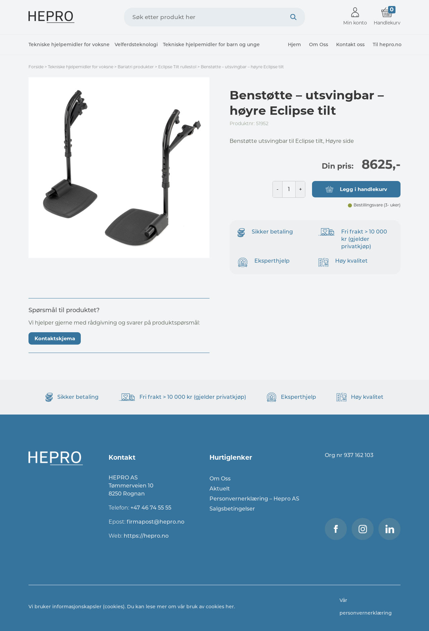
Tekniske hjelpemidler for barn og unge (211, 44)
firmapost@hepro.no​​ (155, 522)
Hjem (294, 44)
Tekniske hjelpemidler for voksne (69, 44)
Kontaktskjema (55, 338)
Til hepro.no (387, 44)
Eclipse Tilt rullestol (177, 66)
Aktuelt (219, 488)
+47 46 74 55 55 (150, 508)
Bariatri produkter (136, 66)
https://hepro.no (147, 536)
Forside (36, 66)
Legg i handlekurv (363, 189)
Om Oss (318, 44)
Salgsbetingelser (232, 509)
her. (230, 607)
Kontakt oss (350, 44)
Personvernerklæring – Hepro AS (254, 498)
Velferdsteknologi (136, 44)
